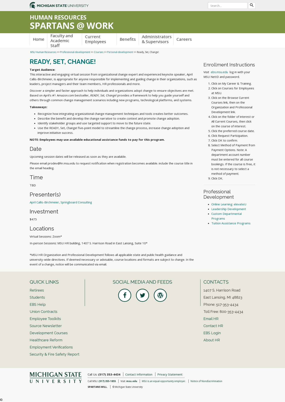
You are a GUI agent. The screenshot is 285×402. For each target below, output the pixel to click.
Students (37, 297)
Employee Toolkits (45, 319)
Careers (184, 39)
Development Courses (49, 333)
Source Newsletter (46, 326)
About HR (211, 340)
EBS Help (38, 304)
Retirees (37, 290)
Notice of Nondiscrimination (206, 381)
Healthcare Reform (46, 340)
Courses (98, 52)
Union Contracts (43, 312)
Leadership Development (228, 209)
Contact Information (138, 374)
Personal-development (120, 52)
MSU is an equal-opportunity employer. (164, 381)
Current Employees (95, 39)
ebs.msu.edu (219, 72)
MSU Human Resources (43, 52)
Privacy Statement (169, 374)
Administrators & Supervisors (157, 39)
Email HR (210, 319)
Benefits (128, 39)
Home (38, 39)
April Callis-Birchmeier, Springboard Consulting (61, 202)
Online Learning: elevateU (228, 204)
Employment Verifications (51, 347)
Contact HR (213, 326)
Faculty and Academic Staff (61, 40)
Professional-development (75, 52)
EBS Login (212, 333)
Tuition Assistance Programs (231, 223)
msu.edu (131, 381)
